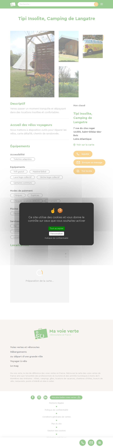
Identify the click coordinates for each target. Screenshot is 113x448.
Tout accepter (56, 228)
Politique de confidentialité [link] (56, 238)
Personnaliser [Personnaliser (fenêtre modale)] (56, 234)
